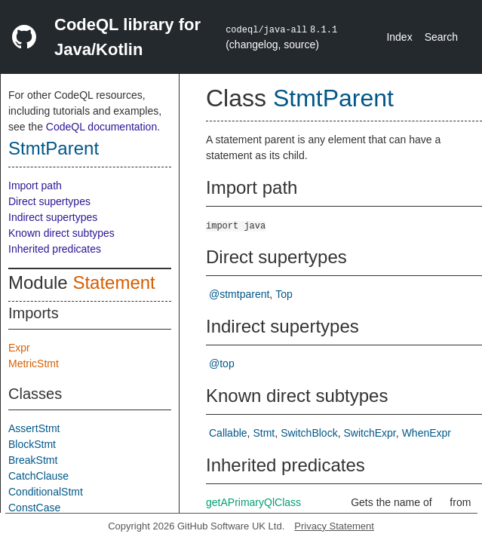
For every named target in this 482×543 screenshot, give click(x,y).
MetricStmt (33, 363)
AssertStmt (34, 428)
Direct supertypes (49, 201)
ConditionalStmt (45, 492)
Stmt (264, 433)
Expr (19, 348)
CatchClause (38, 476)
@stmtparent (239, 294)
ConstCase (34, 508)
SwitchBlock (309, 433)
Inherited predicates (54, 249)
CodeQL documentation (101, 127)
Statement (113, 282)
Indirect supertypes (52, 217)
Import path (35, 185)
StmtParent (53, 148)
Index (399, 37)
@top (222, 363)
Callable (228, 433)
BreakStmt (32, 460)
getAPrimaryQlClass (253, 502)
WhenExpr (426, 433)
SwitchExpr (370, 433)
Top (284, 294)
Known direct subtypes (61, 233)
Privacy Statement (334, 526)
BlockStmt (32, 444)
